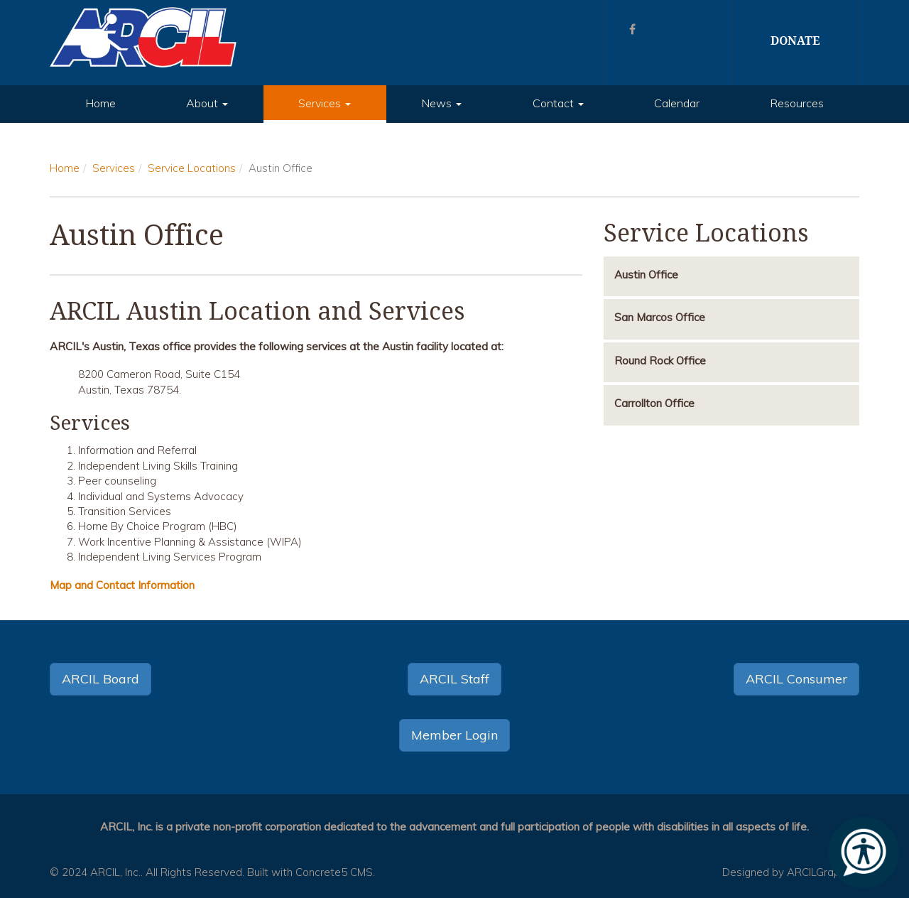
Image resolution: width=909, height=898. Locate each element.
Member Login (454, 735)
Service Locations (192, 168)
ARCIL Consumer (796, 679)
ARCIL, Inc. (115, 872)
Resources (797, 103)
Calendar (677, 103)
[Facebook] (632, 29)
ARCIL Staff (454, 679)
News (441, 103)
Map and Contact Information (122, 585)
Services (324, 103)
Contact (558, 103)
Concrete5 (321, 872)
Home (100, 103)
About (207, 103)
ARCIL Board (100, 679)
